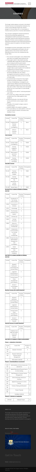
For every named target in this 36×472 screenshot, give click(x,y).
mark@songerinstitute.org (14, 462)
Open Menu (29, 3)
